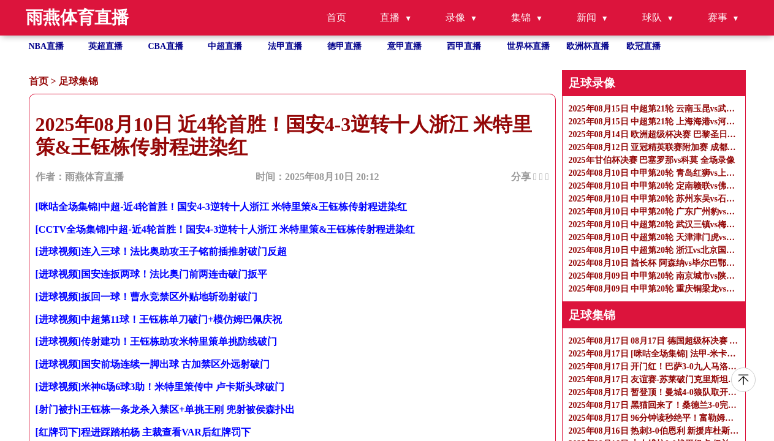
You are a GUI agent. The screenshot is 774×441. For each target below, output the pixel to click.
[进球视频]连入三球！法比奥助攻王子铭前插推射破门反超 (161, 251)
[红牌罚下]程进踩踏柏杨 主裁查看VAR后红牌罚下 (143, 432)
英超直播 (105, 46)
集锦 (521, 17)
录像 (455, 17)
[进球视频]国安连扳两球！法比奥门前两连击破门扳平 (152, 274)
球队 (652, 17)
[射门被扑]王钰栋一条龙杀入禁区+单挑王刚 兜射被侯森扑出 (165, 409)
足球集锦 (78, 81)
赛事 (717, 17)
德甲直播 (344, 46)
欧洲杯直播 (587, 46)
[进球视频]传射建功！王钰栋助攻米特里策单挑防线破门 (157, 341)
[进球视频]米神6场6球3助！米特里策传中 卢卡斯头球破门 (160, 387)
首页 (336, 17)
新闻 (586, 17)
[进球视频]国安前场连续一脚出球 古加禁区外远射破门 (153, 364)
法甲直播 (285, 46)
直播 (390, 17)
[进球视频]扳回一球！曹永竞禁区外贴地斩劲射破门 (147, 297)
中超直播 (225, 46)
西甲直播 (464, 46)
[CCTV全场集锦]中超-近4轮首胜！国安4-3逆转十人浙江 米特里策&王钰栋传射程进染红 (225, 229)
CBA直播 (166, 46)
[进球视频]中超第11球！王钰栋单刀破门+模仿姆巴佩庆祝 (159, 319)
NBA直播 (46, 46)
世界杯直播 (528, 46)
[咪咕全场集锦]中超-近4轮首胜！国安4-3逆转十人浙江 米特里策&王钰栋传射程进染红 (222, 207)
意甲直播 (404, 46)
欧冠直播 (643, 46)
